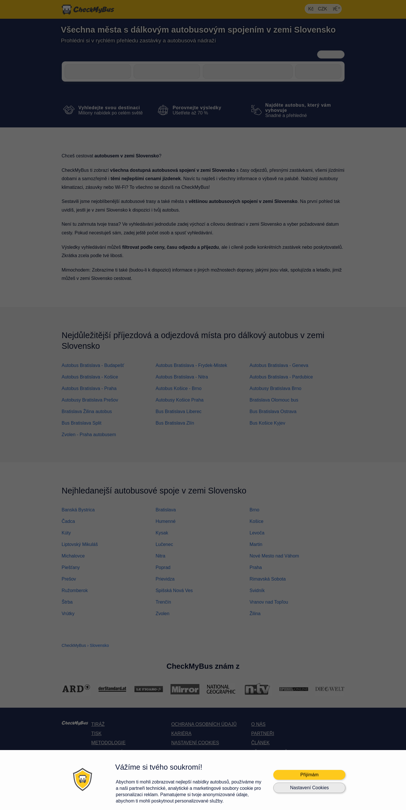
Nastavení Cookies (309, 787)
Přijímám (309, 774)
